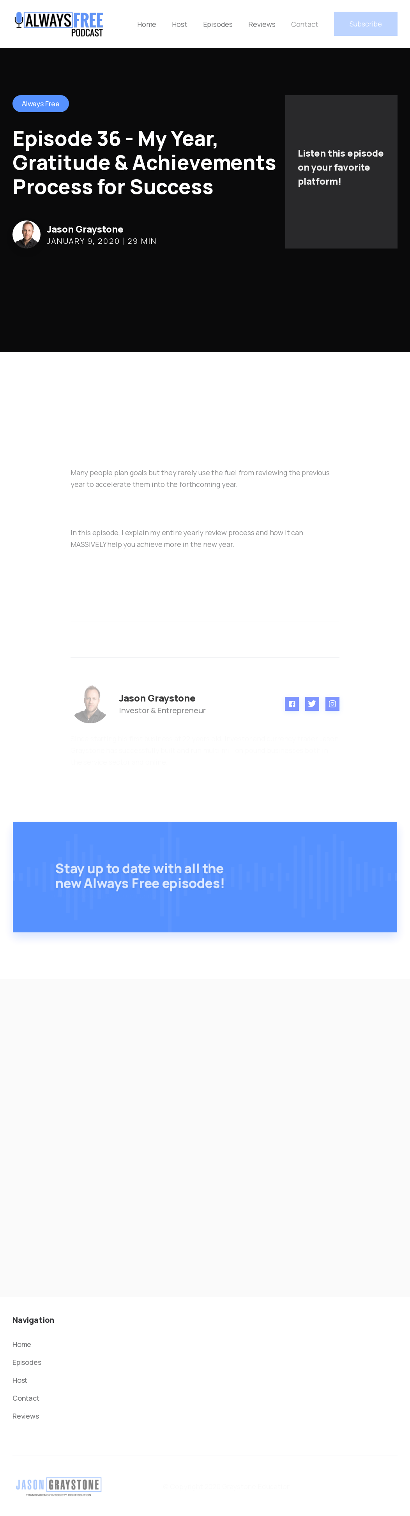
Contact (304, 24)
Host (179, 24)
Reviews (262, 24)
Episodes (218, 24)
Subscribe (366, 23)
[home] (59, 24)
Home (146, 24)
